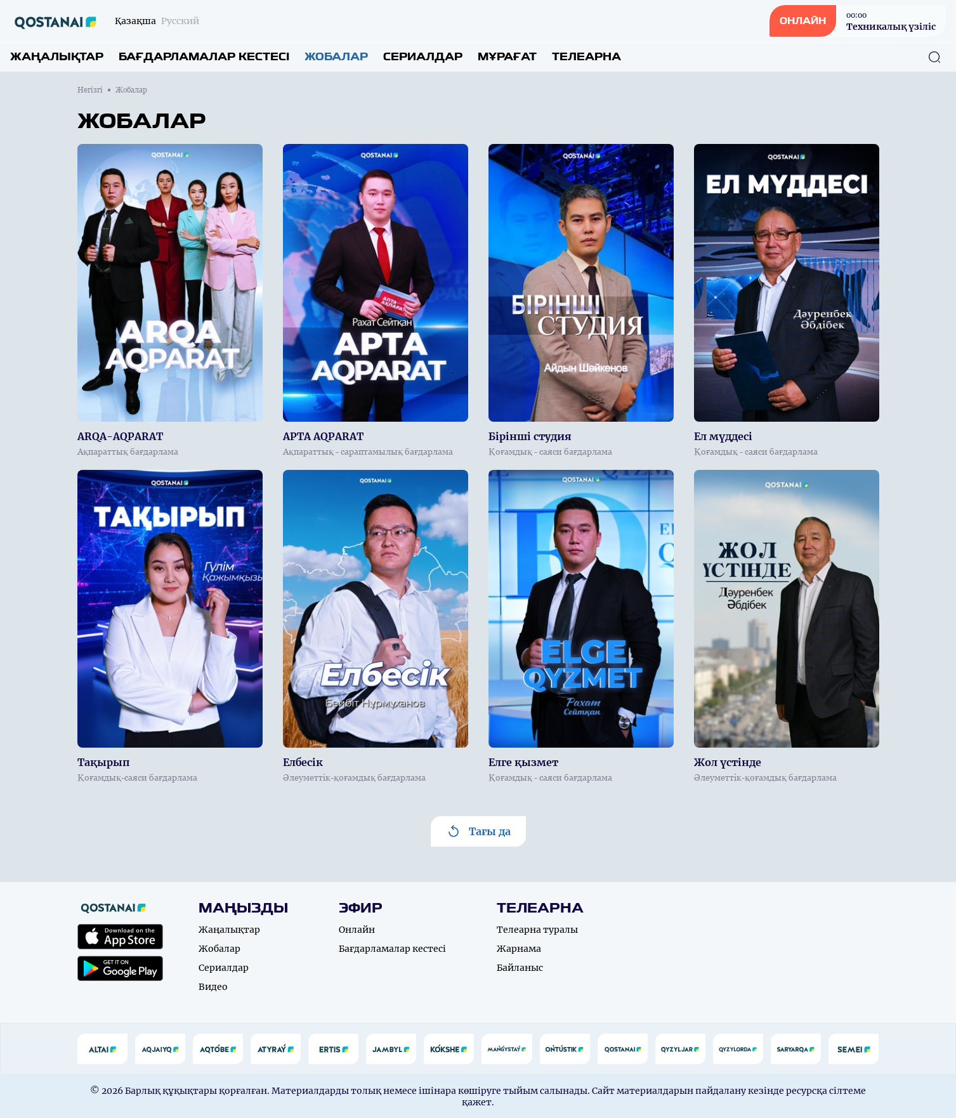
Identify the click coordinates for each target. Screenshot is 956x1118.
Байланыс (520, 967)
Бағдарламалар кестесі (204, 57)
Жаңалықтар (56, 57)
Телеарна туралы (537, 929)
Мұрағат (507, 57)
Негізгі (90, 90)
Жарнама (519, 948)
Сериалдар (422, 57)
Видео (213, 986)
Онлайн (357, 929)
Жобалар (336, 57)
